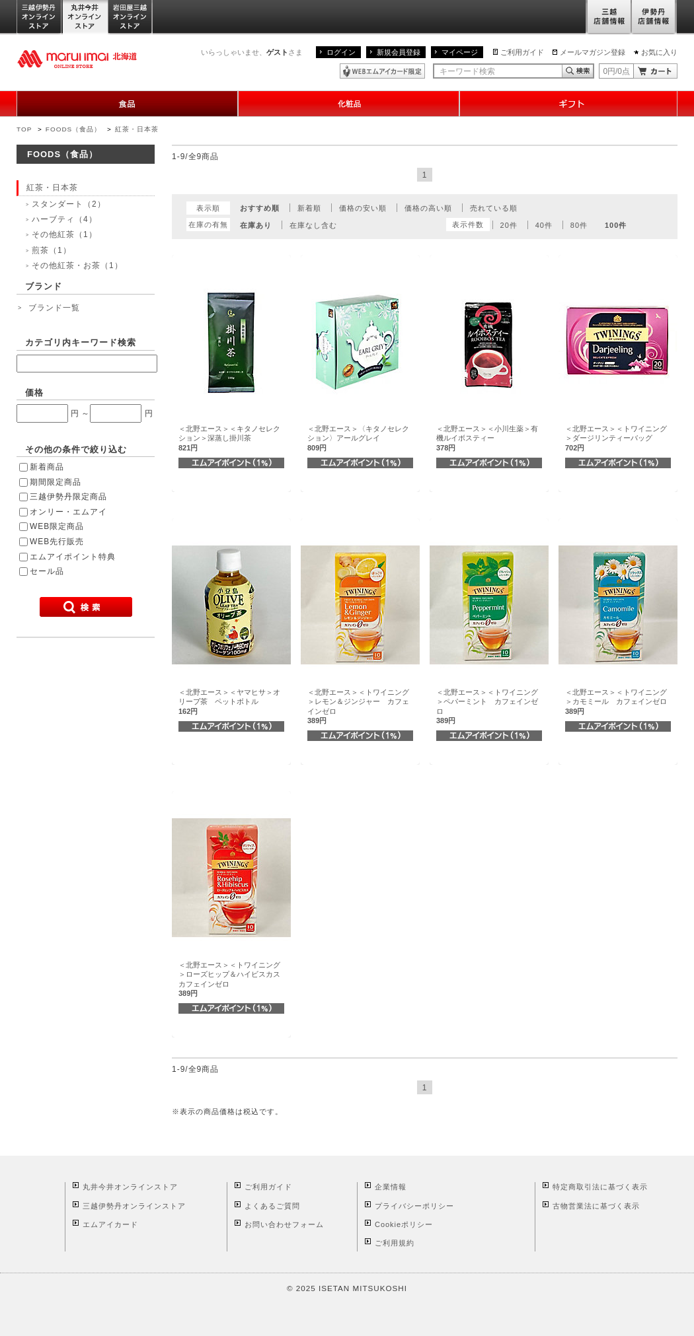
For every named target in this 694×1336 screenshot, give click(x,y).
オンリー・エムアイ (68, 511)
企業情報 (390, 1187)
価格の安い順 (363, 208)
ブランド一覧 (54, 307)
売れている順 (494, 208)
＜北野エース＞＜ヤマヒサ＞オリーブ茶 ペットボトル (229, 701)
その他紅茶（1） (64, 234)
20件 (509, 225)
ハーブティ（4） (64, 219)
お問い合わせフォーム (284, 1224)
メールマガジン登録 (592, 52)
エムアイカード (110, 1224)
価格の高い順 (428, 208)
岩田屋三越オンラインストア (130, 17)
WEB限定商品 (57, 526)
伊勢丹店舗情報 (654, 17)
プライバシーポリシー (414, 1206)
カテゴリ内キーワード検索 (80, 342)
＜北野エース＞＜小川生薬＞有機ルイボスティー (487, 438)
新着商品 (47, 467)
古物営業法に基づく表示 (596, 1206)
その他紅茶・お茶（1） (77, 265)
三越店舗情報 (608, 17)
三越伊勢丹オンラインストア (40, 17)
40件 (544, 225)
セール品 (47, 571)
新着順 (309, 208)
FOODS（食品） (73, 129)
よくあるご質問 (272, 1206)
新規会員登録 (398, 52)
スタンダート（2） (69, 204)
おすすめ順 (260, 208)
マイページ (460, 52)
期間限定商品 (55, 482)
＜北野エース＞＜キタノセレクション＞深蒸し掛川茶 (229, 438)
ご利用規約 (394, 1243)
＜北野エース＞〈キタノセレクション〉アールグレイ (358, 438)
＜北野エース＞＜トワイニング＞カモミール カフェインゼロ (616, 701)
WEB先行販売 (57, 541)
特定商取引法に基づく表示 (600, 1187)
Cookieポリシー (404, 1224)
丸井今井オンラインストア (85, 17)
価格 (34, 393)
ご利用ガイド (522, 52)
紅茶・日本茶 (137, 129)
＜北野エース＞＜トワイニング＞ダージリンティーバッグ (616, 438)
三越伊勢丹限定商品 (68, 496)
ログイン (341, 52)
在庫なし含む (313, 225)
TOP (24, 129)
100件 (616, 225)
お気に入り (659, 52)
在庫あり (256, 225)
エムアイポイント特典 (73, 556)
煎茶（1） (51, 250)
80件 (579, 225)
